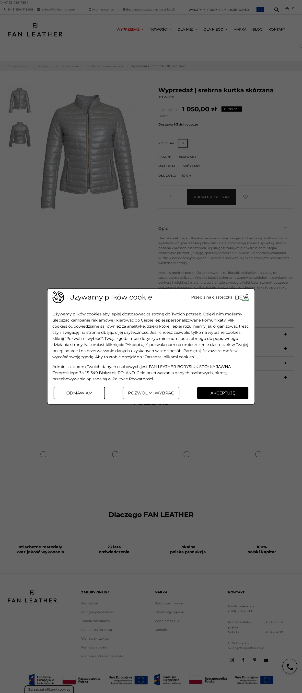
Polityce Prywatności (132, 379)
